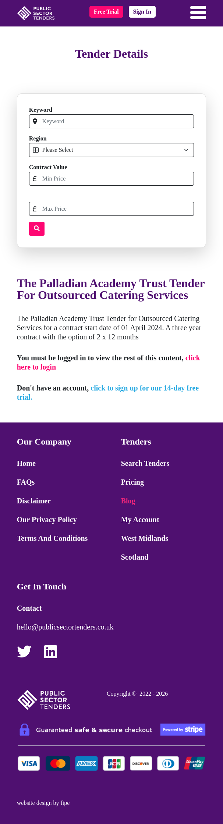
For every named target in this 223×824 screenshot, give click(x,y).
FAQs (26, 482)
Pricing (132, 482)
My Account (140, 520)
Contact (29, 608)
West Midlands (144, 538)
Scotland (134, 557)
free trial (106, 11)
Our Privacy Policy (47, 520)
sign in (142, 11)
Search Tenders (145, 463)
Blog (128, 501)
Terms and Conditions (52, 538)
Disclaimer (34, 501)
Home (26, 463)
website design (34, 803)
